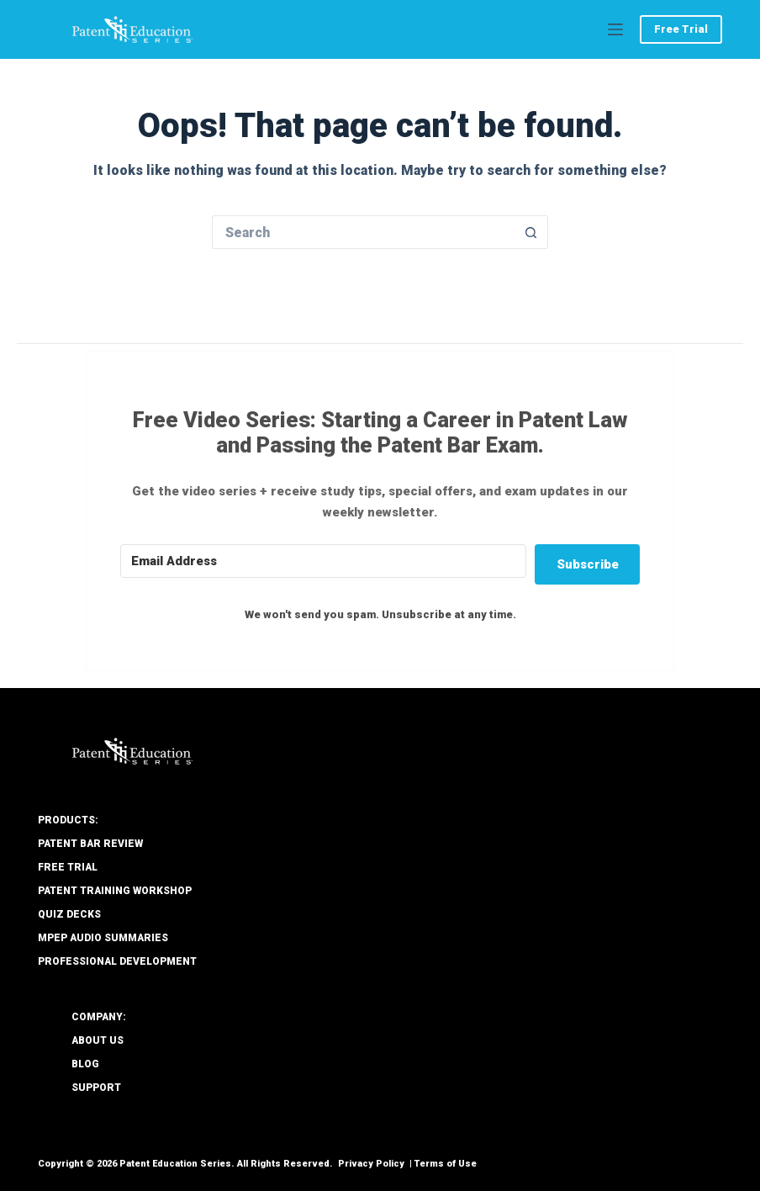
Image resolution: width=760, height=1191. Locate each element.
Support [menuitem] (96, 1087)
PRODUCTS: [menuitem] (68, 820)
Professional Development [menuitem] (117, 961)
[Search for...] (363, 232)
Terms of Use (445, 1163)
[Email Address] (323, 561)
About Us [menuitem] (97, 1040)
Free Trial (681, 29)
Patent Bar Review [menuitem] (90, 844)
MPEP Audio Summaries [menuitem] (103, 938)
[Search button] (531, 232)
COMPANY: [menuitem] (98, 1017)
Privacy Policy (371, 1163)
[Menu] (615, 29)
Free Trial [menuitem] (68, 867)
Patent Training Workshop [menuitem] (115, 891)
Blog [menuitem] (85, 1064)
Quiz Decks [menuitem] (69, 914)
